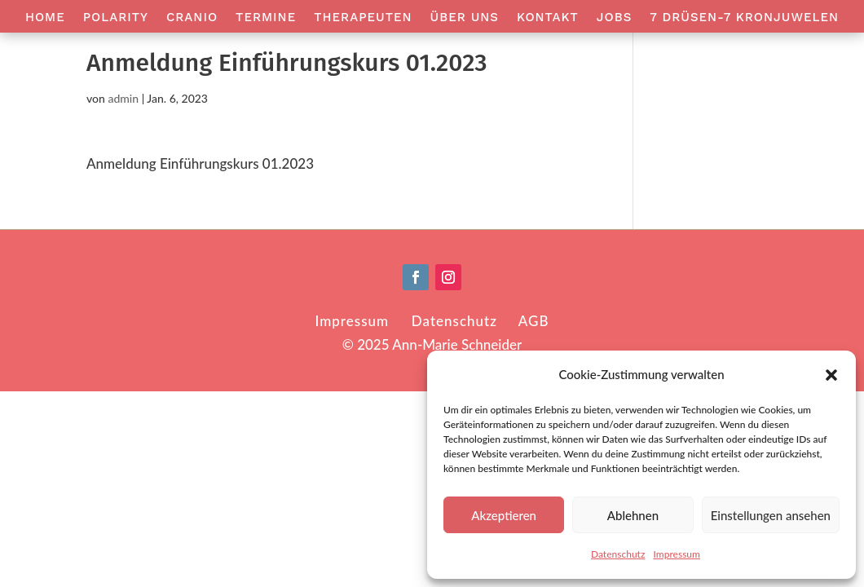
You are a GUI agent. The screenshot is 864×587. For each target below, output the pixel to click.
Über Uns (464, 17)
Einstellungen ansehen (771, 515)
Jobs (614, 17)
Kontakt (548, 17)
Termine (266, 17)
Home (45, 17)
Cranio (192, 17)
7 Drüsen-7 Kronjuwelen (744, 17)
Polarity (115, 17)
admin (123, 98)
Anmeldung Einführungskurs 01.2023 (200, 163)
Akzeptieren (503, 515)
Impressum (676, 554)
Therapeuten (363, 17)
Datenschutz (618, 554)
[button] (831, 375)
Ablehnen (633, 515)
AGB (533, 320)
